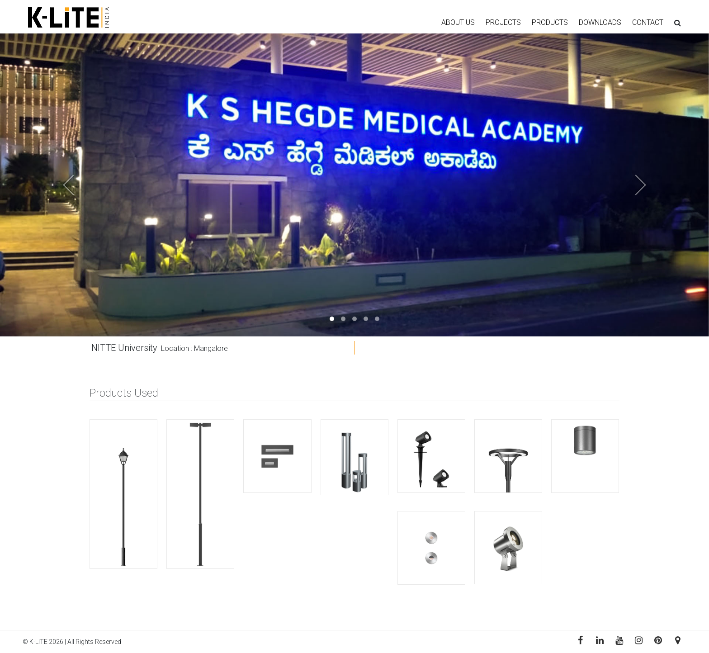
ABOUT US (458, 22)
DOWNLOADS (600, 22)
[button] (53, 184)
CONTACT (647, 22)
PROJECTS (503, 22)
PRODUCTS (550, 22)
